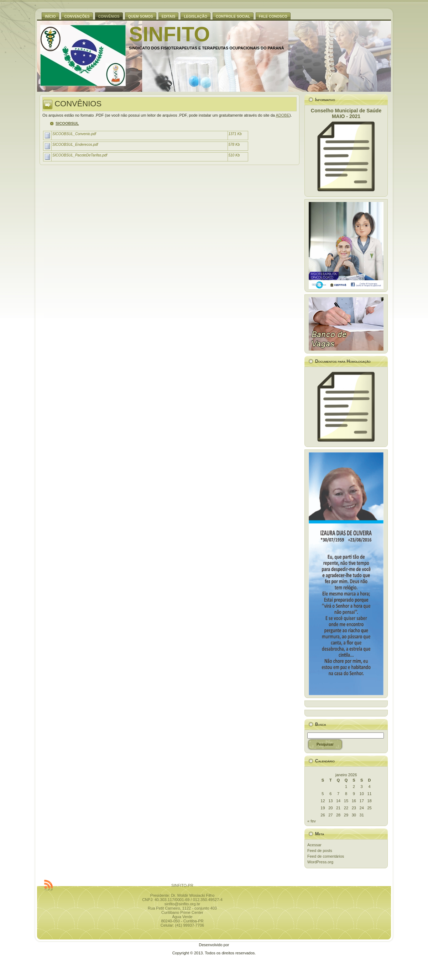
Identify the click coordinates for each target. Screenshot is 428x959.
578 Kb (234, 144)
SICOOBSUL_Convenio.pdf (74, 134)
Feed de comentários (325, 856)
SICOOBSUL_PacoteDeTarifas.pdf (79, 155)
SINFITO (169, 34)
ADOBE (282, 115)
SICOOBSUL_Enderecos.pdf (75, 144)
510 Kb (234, 155)
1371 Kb (235, 134)
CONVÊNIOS (77, 103)
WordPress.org (320, 862)
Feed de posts (319, 850)
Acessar (314, 845)
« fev (311, 821)
